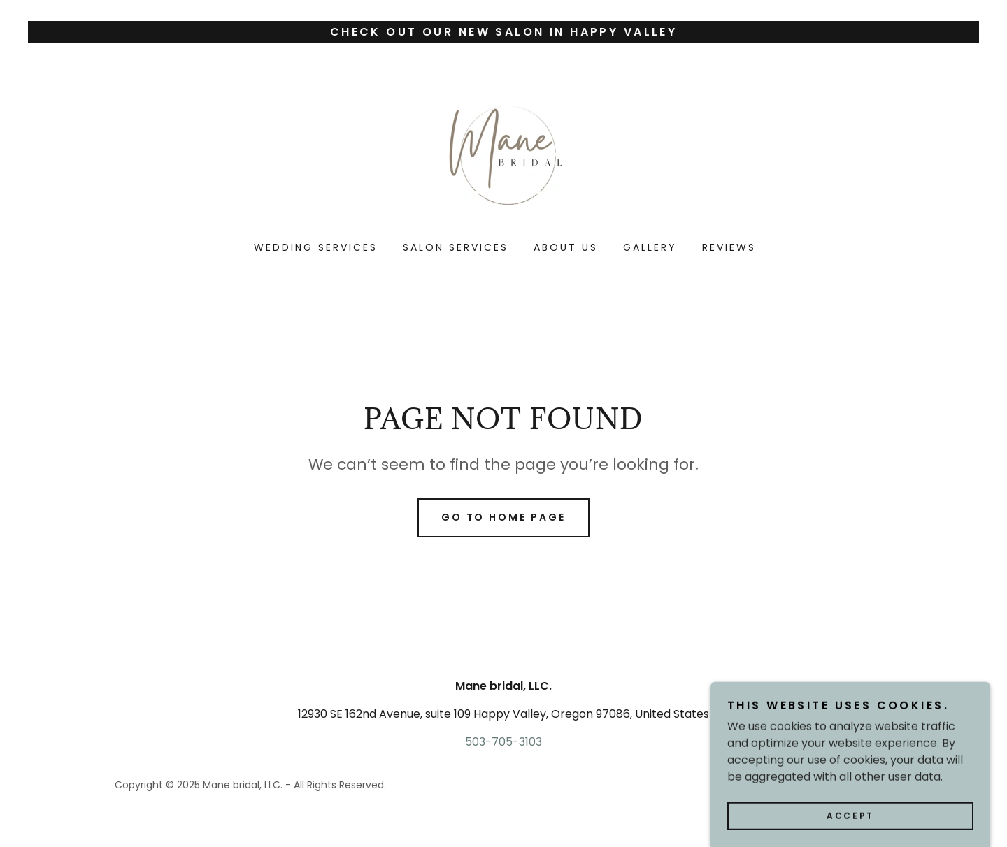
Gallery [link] (650, 247)
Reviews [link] (729, 247)
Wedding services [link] (316, 247)
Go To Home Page (503, 517)
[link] (503, 151)
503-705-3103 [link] (503, 742)
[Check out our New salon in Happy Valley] (503, 32)
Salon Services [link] (455, 247)
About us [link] (566, 247)
